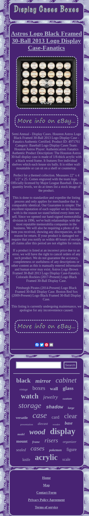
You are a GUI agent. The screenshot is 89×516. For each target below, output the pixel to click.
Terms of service (46, 507)
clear (70, 416)
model (20, 434)
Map (46, 485)
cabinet (66, 380)
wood (37, 432)
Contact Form (46, 492)
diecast (43, 424)
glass (68, 388)
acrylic (46, 457)
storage (30, 405)
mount (22, 441)
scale (66, 459)
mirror (43, 381)
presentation (26, 424)
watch (29, 396)
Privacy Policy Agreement (46, 500)
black (23, 380)
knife (26, 460)
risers (51, 440)
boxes (39, 388)
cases (37, 448)
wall (54, 388)
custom (67, 398)
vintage (23, 389)
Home (46, 478)
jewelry (50, 397)
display (62, 431)
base (69, 423)
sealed (21, 450)
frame (36, 442)
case (40, 415)
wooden (56, 424)
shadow (54, 407)
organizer (70, 442)
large (71, 408)
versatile (22, 418)
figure (71, 449)
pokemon (55, 450)
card (55, 417)
